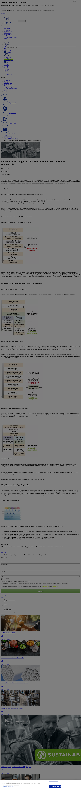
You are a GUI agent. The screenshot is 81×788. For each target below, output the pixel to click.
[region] (40, 784)
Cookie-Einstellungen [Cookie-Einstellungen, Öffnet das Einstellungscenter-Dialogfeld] (53, 781)
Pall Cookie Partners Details (9, 786)
